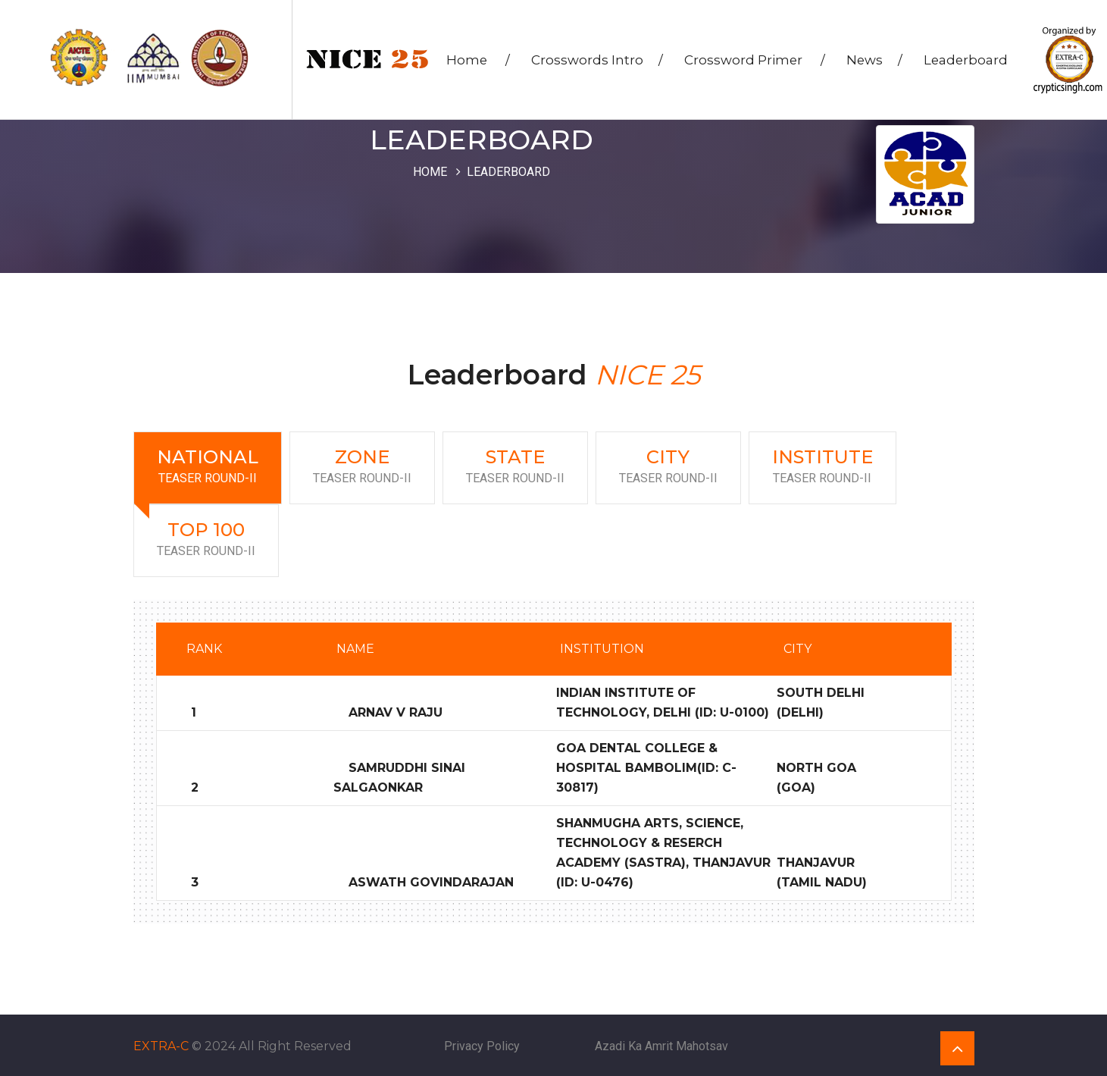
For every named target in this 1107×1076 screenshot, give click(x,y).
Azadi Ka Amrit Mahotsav (661, 1044)
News (876, 61)
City (668, 467)
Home (479, 61)
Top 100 (206, 540)
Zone (362, 467)
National (207, 467)
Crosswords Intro (599, 61)
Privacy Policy (482, 1044)
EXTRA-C (161, 1044)
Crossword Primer (756, 61)
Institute (822, 467)
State (515, 467)
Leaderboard (967, 61)
